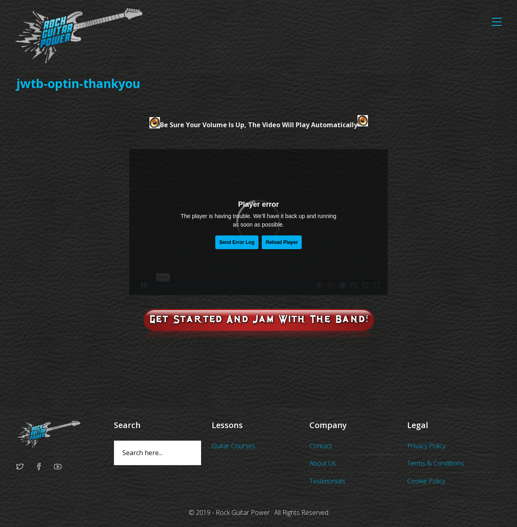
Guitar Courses (233, 445)
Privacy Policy (426, 445)
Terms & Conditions (435, 463)
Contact (320, 445)
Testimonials (327, 481)
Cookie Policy (426, 481)
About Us (322, 463)
